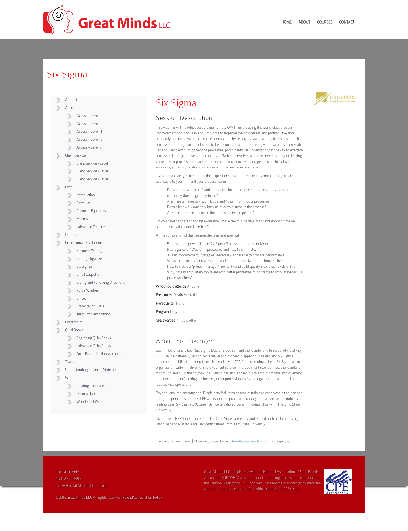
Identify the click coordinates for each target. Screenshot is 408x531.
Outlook (71, 235)
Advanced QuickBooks (93, 346)
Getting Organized (90, 258)
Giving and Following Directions (100, 282)
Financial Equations (91, 211)
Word (69, 378)
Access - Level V (89, 147)
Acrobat (71, 100)
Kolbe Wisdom (87, 290)
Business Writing (89, 250)
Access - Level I (88, 115)
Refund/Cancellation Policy (142, 497)
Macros (82, 219)
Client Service (75, 155)
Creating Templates (90, 386)
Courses (324, 22)
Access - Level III (89, 131)
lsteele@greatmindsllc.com (250, 441)
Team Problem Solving (93, 314)
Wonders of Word (89, 401)
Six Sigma (84, 266)
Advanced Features (91, 227)
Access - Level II (88, 123)
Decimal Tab (85, 393)
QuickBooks (74, 330)
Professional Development (85, 243)
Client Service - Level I (93, 163)
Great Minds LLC (79, 497)
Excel (69, 187)
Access (70, 108)
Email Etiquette (87, 274)
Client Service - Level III (93, 179)
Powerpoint (73, 322)
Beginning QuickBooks (93, 338)
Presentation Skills (90, 306)
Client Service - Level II (93, 171)
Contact (346, 22)
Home (286, 22)
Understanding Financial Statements (92, 370)
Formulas (83, 203)
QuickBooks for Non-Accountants (101, 354)
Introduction (85, 195)
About (304, 22)
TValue (70, 362)
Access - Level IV (89, 139)
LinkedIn (83, 298)
